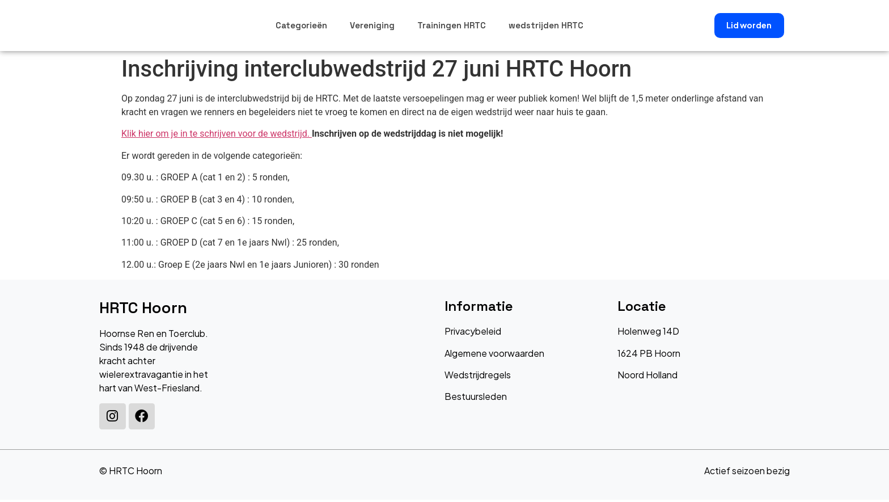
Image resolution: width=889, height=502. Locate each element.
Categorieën (301, 25)
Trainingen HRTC (451, 25)
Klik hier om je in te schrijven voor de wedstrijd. (216, 133)
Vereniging (372, 25)
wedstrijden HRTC (546, 25)
